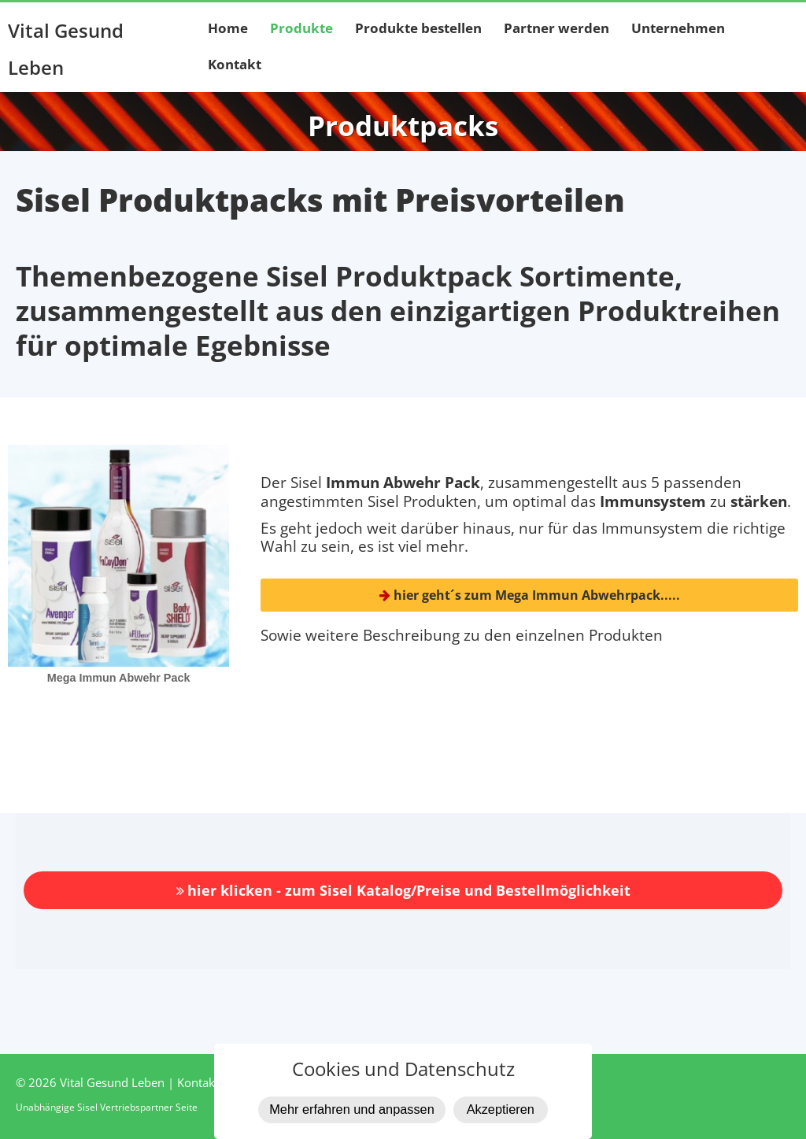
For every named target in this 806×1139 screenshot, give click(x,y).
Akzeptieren (500, 1109)
